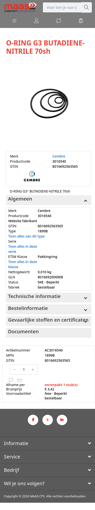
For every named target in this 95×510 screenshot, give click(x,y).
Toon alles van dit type (26, 236)
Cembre (58, 156)
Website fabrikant (22, 221)
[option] (48, 103)
